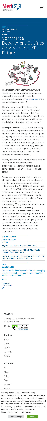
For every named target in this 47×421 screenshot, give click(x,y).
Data (6, 380)
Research (8, 384)
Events (7, 344)
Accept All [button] (32, 417)
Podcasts (8, 352)
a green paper (34, 99)
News (6, 340)
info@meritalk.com (11, 321)
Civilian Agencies (9, 239)
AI (5, 368)
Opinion (7, 348)
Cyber (6, 376)
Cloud (6, 372)
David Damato (7, 285)
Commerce (6, 283)
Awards (7, 388)
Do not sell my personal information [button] (16, 412)
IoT (3, 288)
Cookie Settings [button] (16, 417)
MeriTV (7, 356)
